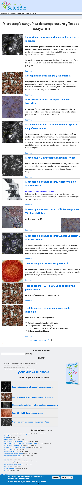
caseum (6, 438)
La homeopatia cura (10, 469)
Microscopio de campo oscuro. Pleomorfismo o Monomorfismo (50, 183)
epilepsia (7, 463)
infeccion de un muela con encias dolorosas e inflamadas (20, 443)
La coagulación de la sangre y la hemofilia (47, 75)
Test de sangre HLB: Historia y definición (47, 263)
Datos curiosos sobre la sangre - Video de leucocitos (47, 101)
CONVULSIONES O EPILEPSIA (12, 465)
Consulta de (7, 449)
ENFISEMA (7, 436)
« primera (33, 340)
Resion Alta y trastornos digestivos (14, 441)
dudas (6, 471)
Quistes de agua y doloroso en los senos (16, 447)
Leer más (28, 71)
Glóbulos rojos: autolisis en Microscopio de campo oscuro (35, 405)
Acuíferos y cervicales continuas (13, 453)
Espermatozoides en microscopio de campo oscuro (32, 387)
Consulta (6, 459)
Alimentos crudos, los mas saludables (15, 461)
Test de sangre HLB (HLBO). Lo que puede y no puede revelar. (50, 287)
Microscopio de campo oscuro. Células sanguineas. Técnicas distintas (52, 211)
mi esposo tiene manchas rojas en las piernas (17, 434)
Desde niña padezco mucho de (13, 455)
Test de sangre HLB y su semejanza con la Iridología (47, 310)
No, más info (67, 479)
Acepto (56, 479)
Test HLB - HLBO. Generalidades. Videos (27, 413)
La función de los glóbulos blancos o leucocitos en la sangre (52, 39)
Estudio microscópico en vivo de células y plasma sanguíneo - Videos (51, 126)
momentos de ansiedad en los (13, 445)
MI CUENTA (5, 474)
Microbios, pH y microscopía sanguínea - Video (50, 157)
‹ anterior (42, 340)
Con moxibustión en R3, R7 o (12, 457)
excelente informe (9, 451)
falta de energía (8, 440)
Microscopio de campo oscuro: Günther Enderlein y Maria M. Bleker (52, 237)
